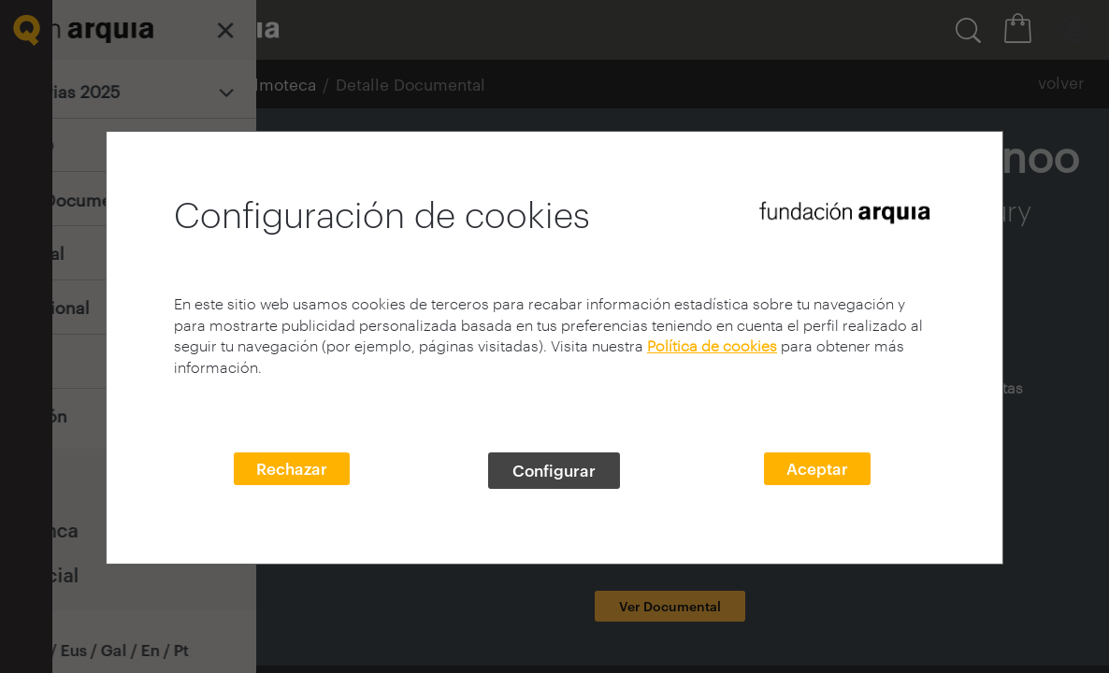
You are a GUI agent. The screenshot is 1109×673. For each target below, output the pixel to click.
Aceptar (817, 468)
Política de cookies (712, 345)
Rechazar (291, 468)
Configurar (554, 470)
